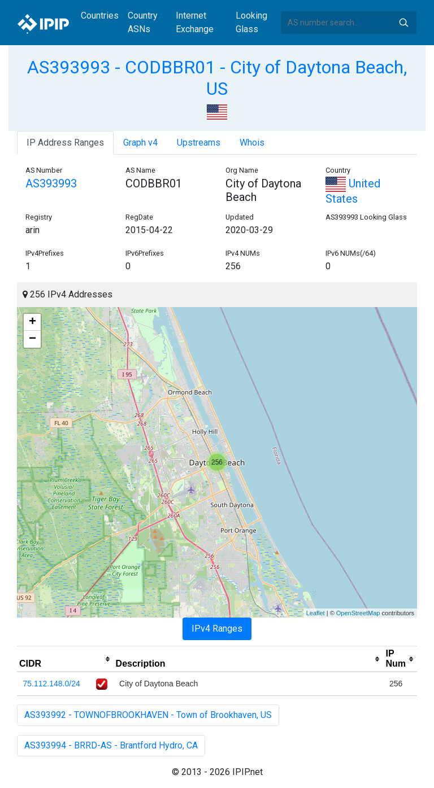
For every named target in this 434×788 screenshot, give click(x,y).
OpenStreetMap (358, 613)
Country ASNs (143, 22)
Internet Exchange (195, 22)
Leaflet (315, 613)
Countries (100, 15)
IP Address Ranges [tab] (65, 142)
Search (403, 22)
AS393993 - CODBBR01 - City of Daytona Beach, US (217, 77)
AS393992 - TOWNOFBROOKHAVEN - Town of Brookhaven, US (148, 715)
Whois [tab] (252, 142)
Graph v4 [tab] (140, 142)
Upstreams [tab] (198, 142)
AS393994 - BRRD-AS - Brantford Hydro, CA (111, 745)
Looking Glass (251, 22)
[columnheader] (65, 659)
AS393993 (51, 183)
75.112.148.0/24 (51, 683)
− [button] (32, 339)
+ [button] (32, 322)
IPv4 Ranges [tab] (217, 628)
